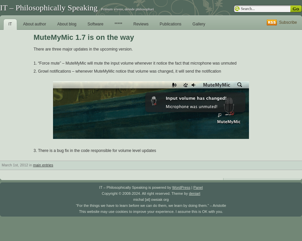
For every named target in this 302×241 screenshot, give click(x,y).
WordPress (181, 187)
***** (118, 24)
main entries (43, 165)
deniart (194, 193)
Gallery (199, 24)
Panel (198, 187)
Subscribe (288, 22)
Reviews (141, 24)
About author (34, 24)
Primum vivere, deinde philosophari (127, 9)
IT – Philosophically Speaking (49, 7)
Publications (171, 24)
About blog (66, 24)
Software (95, 24)
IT (10, 24)
